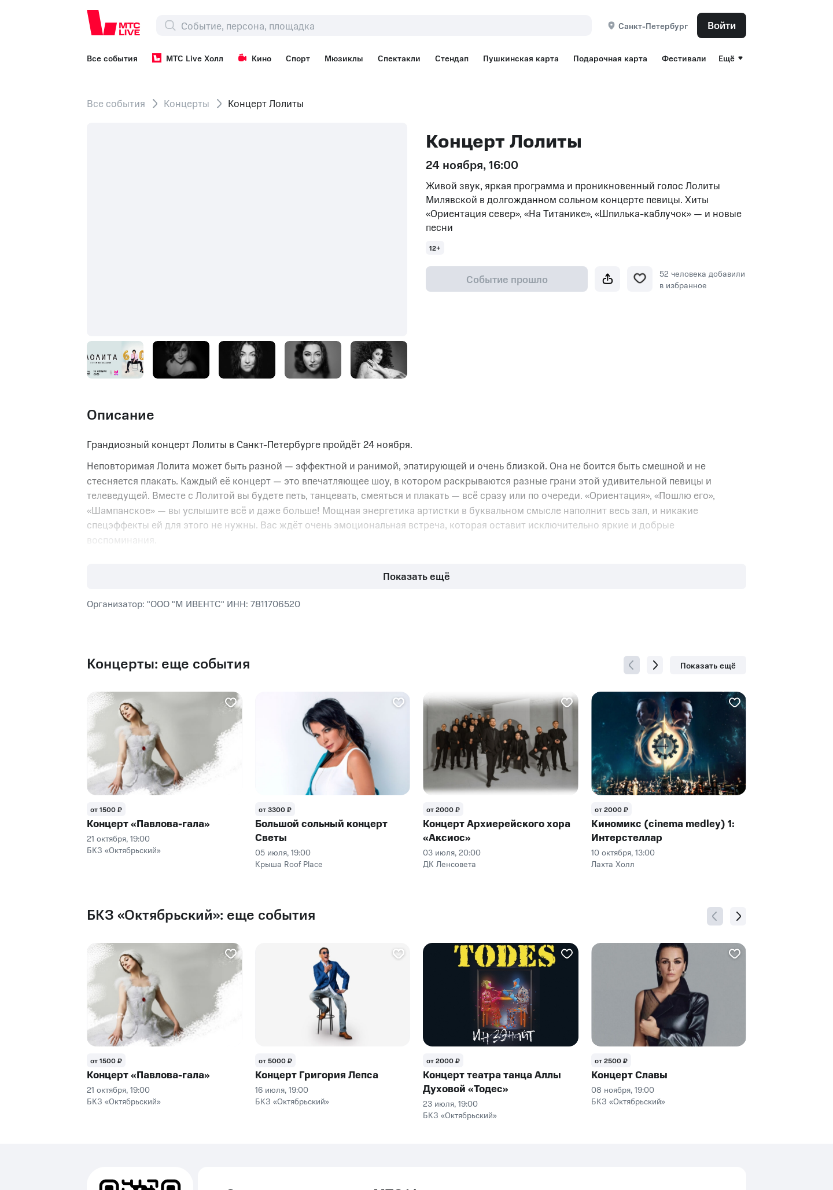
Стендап (452, 58)
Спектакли (399, 58)
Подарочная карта (610, 58)
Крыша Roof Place (289, 863)
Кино (254, 58)
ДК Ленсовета (449, 863)
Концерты (186, 103)
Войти (721, 25)
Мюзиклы (344, 58)
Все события (112, 58)
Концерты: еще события (168, 663)
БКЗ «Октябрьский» (124, 849)
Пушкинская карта (521, 58)
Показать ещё (416, 576)
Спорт (298, 58)
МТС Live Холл (187, 58)
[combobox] (386, 25)
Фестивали (684, 58)
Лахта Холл (613, 863)
